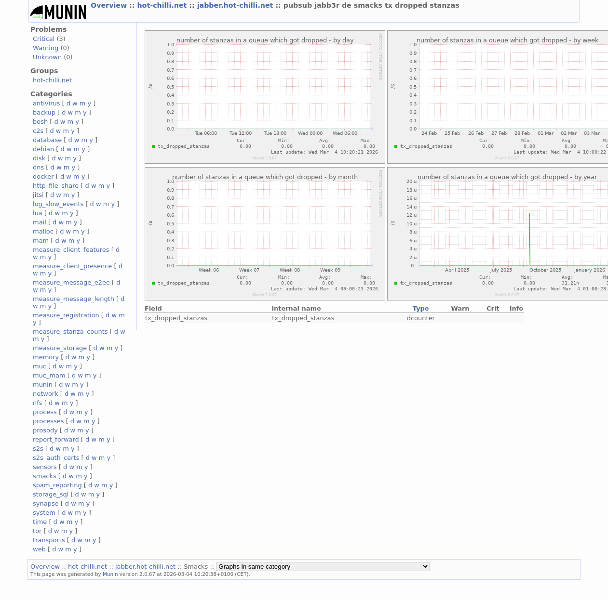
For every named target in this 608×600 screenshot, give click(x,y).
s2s (38, 448)
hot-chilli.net (163, 5)
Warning (45, 48)
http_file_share (56, 185)
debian (43, 149)
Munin (110, 574)
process (45, 412)
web (39, 549)
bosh (40, 121)
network (45, 393)
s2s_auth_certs (56, 457)
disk (39, 158)
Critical (43, 38)
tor (37, 531)
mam (41, 240)
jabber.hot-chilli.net (236, 5)
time (40, 521)
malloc (43, 231)
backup (44, 112)
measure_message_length (73, 298)
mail (39, 222)
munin (43, 384)
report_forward (56, 439)
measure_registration (66, 315)
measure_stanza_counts (70, 331)
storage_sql (50, 494)
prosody (45, 430)
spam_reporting (57, 485)
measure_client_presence (72, 266)
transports (49, 540)
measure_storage (60, 348)
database (47, 139)
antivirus (46, 103)
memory (46, 357)
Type (421, 308)
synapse (46, 503)
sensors (45, 466)
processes (48, 421)
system (44, 512)
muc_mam (49, 375)
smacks (44, 476)
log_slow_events (58, 204)
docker (43, 176)
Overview (110, 5)
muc (39, 366)
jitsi (38, 194)
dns (38, 167)
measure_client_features (71, 249)
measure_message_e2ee (71, 282)
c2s (38, 130)
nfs (37, 402)
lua (37, 213)
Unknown (47, 57)
